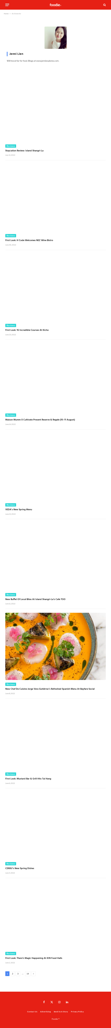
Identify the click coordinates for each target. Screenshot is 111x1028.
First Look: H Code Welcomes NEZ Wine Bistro (29, 240)
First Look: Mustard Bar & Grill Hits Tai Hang (28, 779)
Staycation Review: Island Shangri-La (24, 151)
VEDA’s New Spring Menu (18, 509)
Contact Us (32, 1011)
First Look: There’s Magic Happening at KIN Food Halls (33, 958)
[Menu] (7, 4)
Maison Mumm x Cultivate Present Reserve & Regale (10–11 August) (40, 420)
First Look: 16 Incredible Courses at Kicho (27, 330)
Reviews (11, 146)
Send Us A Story (61, 1011)
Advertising (45, 1011)
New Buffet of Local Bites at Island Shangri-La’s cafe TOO (35, 599)
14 (28, 973)
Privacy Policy (77, 1011)
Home (6, 13)
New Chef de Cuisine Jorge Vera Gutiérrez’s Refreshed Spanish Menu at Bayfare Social (50, 689)
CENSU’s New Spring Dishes (19, 868)
